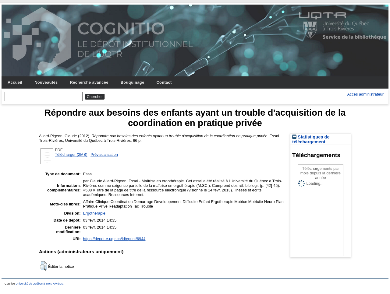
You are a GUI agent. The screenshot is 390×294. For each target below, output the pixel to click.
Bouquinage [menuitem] (132, 82)
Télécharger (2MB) (71, 154)
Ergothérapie (94, 213)
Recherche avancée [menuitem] (89, 82)
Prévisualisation (104, 154)
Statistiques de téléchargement (311, 139)
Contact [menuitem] (164, 82)
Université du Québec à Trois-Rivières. (40, 283)
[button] (43, 266)
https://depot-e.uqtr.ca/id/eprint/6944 (114, 238)
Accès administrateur (365, 94)
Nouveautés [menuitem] (46, 82)
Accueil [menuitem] (15, 82)
